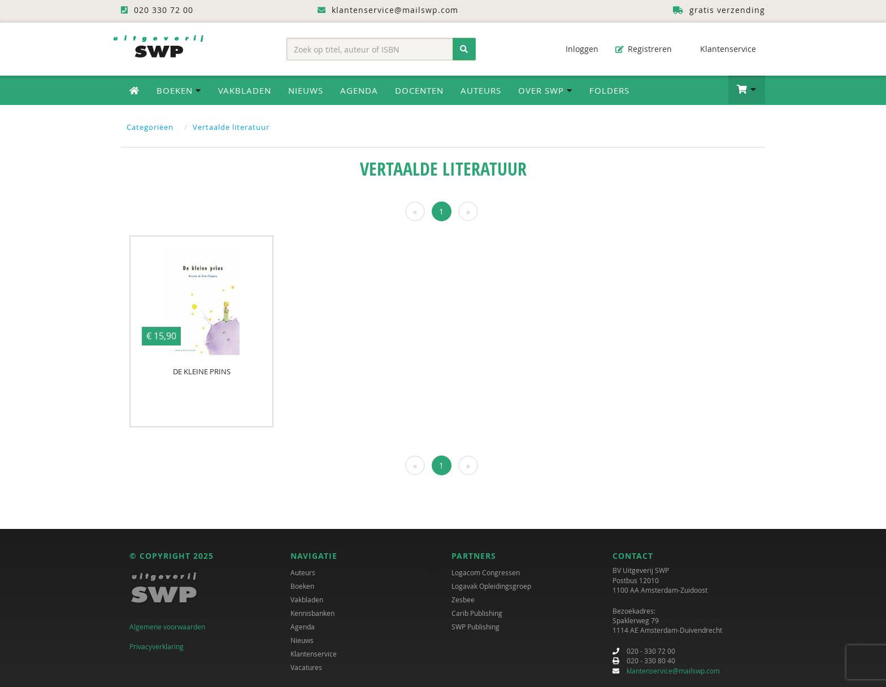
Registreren (643, 48)
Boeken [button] (179, 90)
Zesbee (463, 599)
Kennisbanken (312, 613)
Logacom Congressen (485, 572)
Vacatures (306, 667)
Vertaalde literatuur (231, 127)
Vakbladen (244, 90)
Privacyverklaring (156, 646)
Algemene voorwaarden (167, 626)
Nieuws (305, 90)
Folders (609, 90)
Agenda (359, 90)
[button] (746, 90)
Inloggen (576, 48)
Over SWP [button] (545, 90)
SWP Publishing (475, 626)
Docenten (419, 90)
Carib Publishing (476, 613)
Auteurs (481, 90)
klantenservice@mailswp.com (673, 670)
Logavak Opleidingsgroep (491, 585)
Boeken (302, 585)
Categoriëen (150, 127)
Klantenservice (722, 48)
